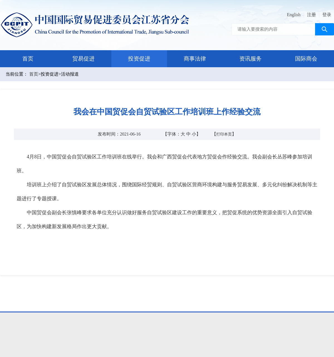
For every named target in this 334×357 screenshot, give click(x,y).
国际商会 (306, 59)
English (294, 14)
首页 (27, 59)
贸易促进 (83, 59)
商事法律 (195, 59)
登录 (326, 14)
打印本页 (224, 134)
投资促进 (139, 59)
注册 (311, 14)
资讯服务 (250, 59)
